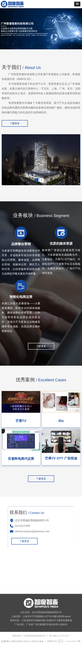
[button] (77, 4)
